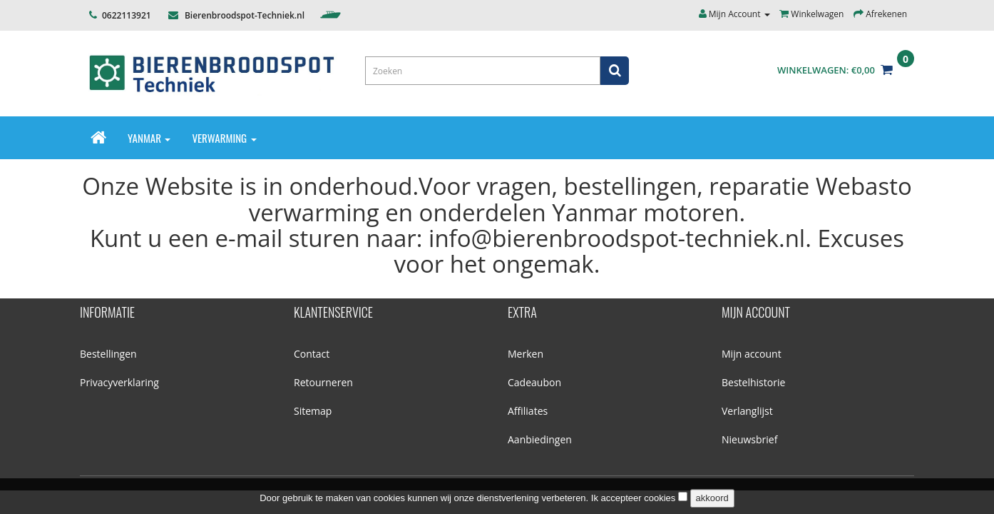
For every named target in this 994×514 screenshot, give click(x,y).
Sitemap (313, 411)
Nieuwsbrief (749, 439)
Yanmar (149, 138)
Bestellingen (108, 354)
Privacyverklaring (119, 382)
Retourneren (323, 382)
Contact (311, 354)
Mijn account (752, 354)
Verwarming (224, 138)
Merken (525, 354)
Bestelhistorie (753, 382)
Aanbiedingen (540, 439)
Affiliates (528, 411)
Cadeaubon (534, 382)
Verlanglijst (747, 411)
